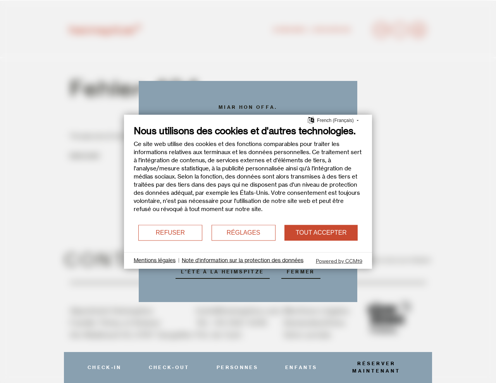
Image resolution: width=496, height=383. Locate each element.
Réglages (243, 232)
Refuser (170, 232)
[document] (248, 174)
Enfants (301, 367)
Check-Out (169, 367)
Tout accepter (321, 232)
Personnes (237, 367)
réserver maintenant (376, 367)
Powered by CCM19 (339, 261)
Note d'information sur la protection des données (242, 260)
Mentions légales (155, 260)
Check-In (105, 367)
